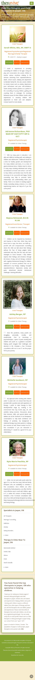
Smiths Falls (7, 551)
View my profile (25, 62)
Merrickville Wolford (9, 548)
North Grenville (8, 562)
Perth (5, 559)
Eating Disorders (8, 530)
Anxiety (6, 527)
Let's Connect (9, 62)
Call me (16, 62)
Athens (6, 555)
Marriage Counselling (10, 519)
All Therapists (7, 516)
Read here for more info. (17, 655)
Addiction (6, 523)
